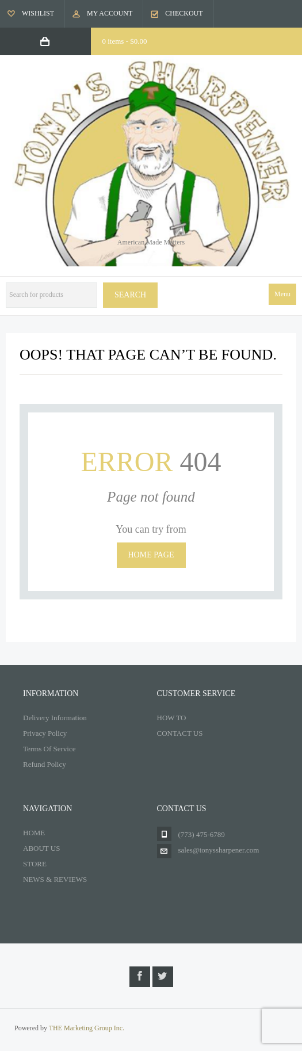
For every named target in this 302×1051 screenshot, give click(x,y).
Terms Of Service (49, 748)
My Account (109, 13)
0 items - (124, 41)
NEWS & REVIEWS (55, 879)
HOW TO (171, 717)
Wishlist (38, 13)
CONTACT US (180, 733)
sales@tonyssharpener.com (218, 850)
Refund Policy (44, 764)
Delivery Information (55, 717)
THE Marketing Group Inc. (86, 1028)
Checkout (183, 13)
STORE (35, 863)
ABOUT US (41, 848)
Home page (151, 555)
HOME (34, 832)
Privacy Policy (45, 733)
